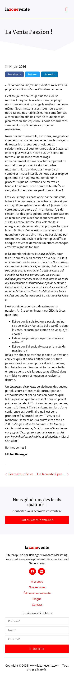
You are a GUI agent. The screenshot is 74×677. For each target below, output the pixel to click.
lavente (17, 9)
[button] (66, 9)
